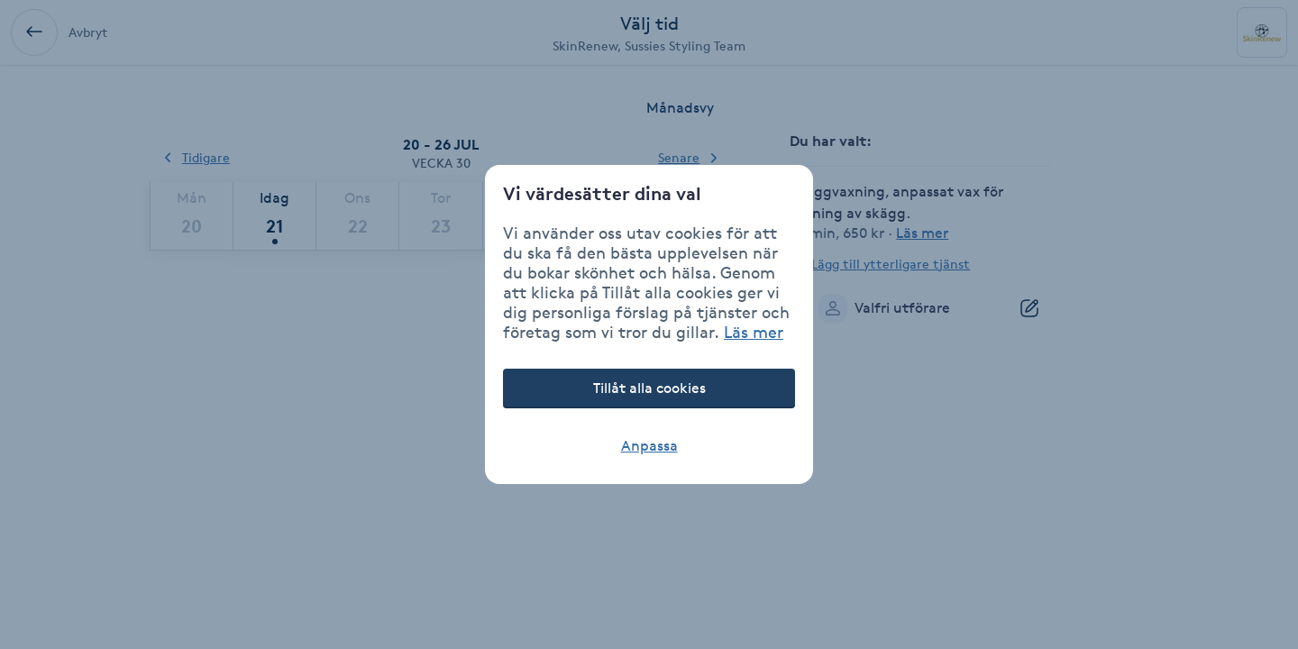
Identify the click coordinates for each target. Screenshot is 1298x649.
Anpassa (649, 445)
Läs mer (753, 332)
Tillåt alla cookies (649, 388)
